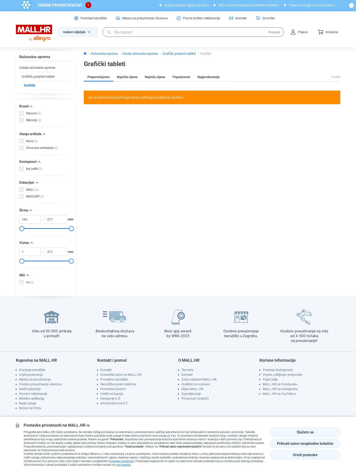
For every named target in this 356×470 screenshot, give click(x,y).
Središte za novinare (195, 384)
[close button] (351, 5)
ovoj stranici (123, 464)
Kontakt (106, 370)
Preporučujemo (98, 77)
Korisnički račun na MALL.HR (120, 374)
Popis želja (270, 379)
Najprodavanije (209, 77)
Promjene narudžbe (114, 379)
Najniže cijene (127, 77)
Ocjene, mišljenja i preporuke (282, 374)
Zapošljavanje (191, 394)
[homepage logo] (34, 33)
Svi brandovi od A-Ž (113, 403)
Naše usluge (27, 403)
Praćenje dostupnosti (278, 370)
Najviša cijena (155, 77)
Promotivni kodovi (113, 389)
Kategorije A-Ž (110, 398)
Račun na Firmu (30, 408)
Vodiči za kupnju (111, 394)
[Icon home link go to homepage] (85, 53)
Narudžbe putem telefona (118, 384)
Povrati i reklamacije (33, 394)
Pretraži (274, 32)
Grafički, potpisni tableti (38, 76)
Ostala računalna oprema (37, 67)
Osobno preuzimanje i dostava (40, 384)
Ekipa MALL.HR (192, 389)
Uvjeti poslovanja (31, 374)
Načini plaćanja (30, 389)
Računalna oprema (34, 57)
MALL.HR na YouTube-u (279, 394)
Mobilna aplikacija (31, 398)
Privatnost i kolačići (195, 398)
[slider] (21, 228)
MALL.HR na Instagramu (280, 389)
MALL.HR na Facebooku (280, 384)
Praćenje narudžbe (32, 370)
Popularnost (181, 77)
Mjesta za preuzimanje (35, 379)
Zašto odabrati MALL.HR (199, 379)
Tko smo (187, 370)
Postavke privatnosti (121, 461)
